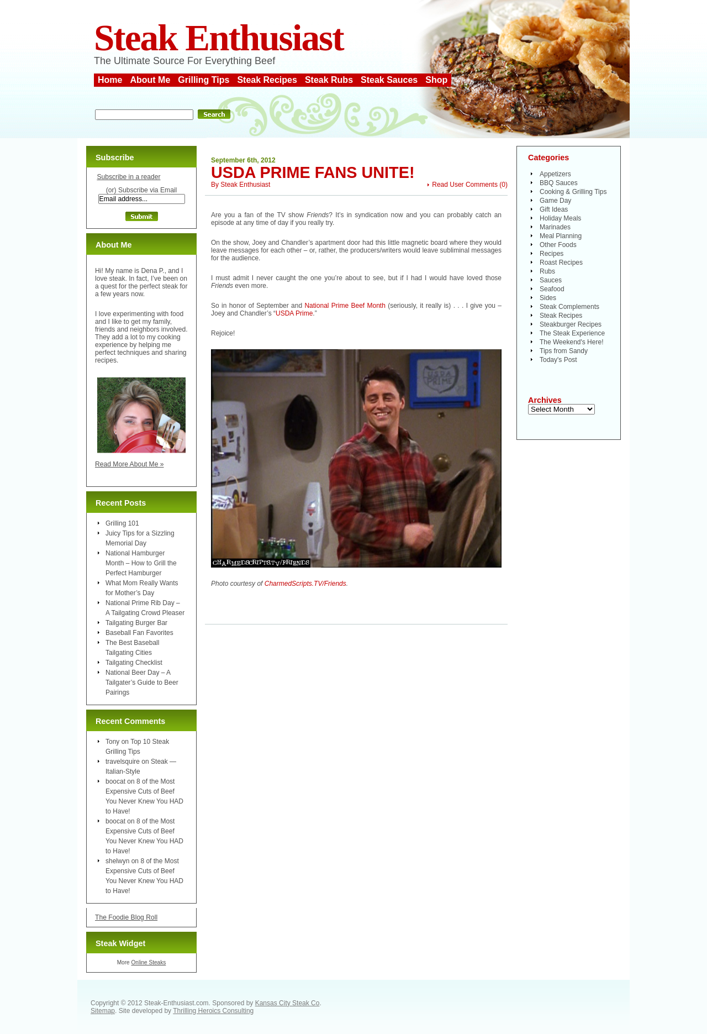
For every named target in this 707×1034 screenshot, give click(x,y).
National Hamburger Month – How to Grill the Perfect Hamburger (141, 563)
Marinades (555, 227)
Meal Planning (561, 236)
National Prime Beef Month (344, 305)
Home (110, 80)
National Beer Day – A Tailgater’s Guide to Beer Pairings (141, 682)
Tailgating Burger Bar (136, 623)
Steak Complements (569, 307)
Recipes (551, 254)
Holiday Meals (560, 218)
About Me (150, 80)
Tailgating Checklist (133, 662)
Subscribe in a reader (128, 177)
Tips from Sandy (564, 351)
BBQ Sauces (559, 183)
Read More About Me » (129, 464)
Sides (548, 298)
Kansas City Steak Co (287, 1003)
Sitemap (103, 1011)
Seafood (552, 289)
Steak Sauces (389, 80)
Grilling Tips (203, 80)
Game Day (555, 200)
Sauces (551, 280)
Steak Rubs (329, 80)
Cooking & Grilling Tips (573, 192)
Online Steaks (148, 962)
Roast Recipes (561, 262)
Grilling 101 (122, 523)
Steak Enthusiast (219, 38)
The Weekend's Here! (571, 342)
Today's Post (558, 360)
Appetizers (555, 174)
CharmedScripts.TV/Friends (305, 583)
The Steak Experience (572, 333)
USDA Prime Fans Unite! (313, 172)
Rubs (547, 271)
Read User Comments (465, 184)
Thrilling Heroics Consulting (213, 1011)
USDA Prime (294, 313)
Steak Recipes (267, 80)
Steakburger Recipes (571, 324)
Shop (436, 80)
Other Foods (558, 245)
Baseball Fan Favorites (139, 633)
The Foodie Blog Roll (126, 917)
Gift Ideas (554, 209)
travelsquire (122, 761)
